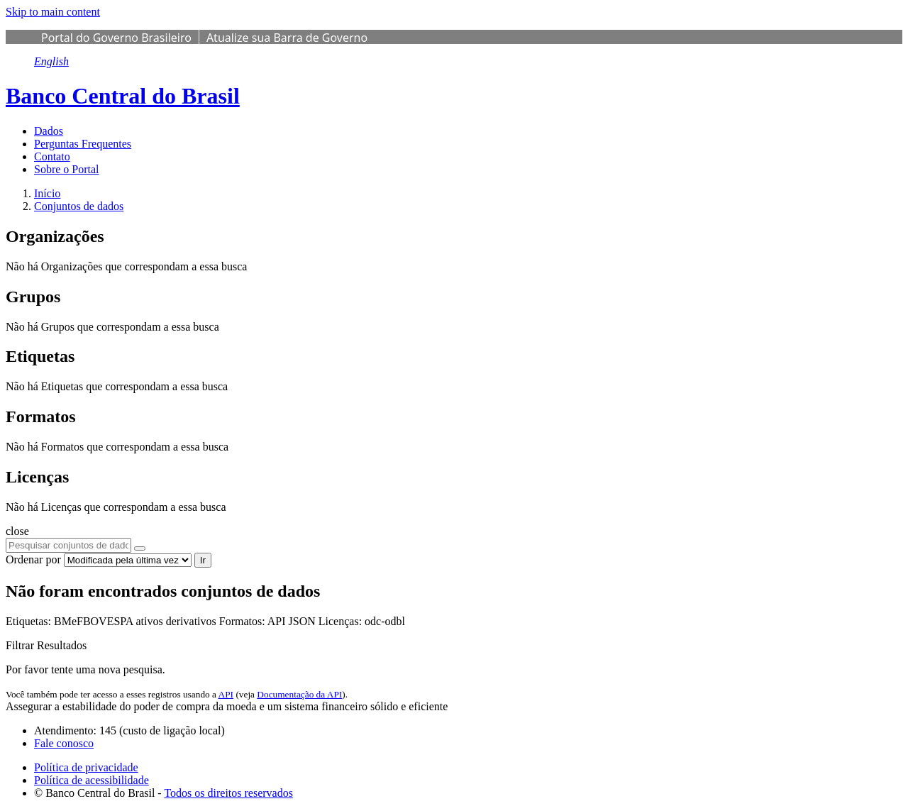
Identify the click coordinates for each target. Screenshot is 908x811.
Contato (52, 156)
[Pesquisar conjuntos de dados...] (68, 545)
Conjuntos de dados (78, 206)
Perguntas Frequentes (82, 144)
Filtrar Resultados (46, 645)
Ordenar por (33, 559)
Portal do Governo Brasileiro (116, 37)
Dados (48, 131)
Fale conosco (64, 743)
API (225, 694)
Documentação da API (299, 694)
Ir (203, 560)
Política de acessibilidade (91, 780)
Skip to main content (53, 12)
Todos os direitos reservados (228, 793)
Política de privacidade (86, 767)
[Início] (47, 193)
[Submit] (139, 548)
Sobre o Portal (66, 169)
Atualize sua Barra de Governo (286, 37)
